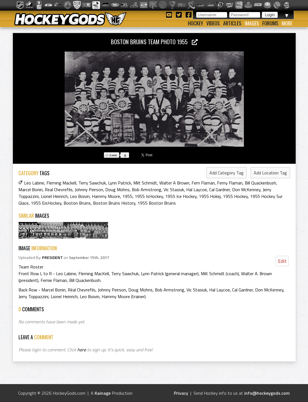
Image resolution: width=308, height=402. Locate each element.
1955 (127, 196)
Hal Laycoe (196, 189)
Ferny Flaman (229, 182)
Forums (270, 23)
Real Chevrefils (59, 189)
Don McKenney (246, 189)
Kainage (103, 393)
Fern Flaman (203, 182)
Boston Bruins (77, 203)
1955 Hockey (235, 196)
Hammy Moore (106, 196)
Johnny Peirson (89, 189)
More (287, 23)
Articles (232, 23)
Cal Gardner (219, 189)
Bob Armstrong (146, 189)
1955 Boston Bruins (156, 203)
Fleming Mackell (61, 182)
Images (252, 23)
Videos (213, 23)
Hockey (195, 23)
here (81, 349)
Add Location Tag (270, 172)
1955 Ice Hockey (181, 196)
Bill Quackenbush (260, 182)
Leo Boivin (80, 196)
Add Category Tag (226, 172)
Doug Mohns (117, 189)
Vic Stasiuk (174, 189)
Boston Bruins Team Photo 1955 (154, 41)
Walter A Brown (174, 182)
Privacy (181, 393)
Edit (282, 261)
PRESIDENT (52, 257)
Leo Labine (34, 182)
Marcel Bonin (30, 189)
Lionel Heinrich (54, 196)
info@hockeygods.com (267, 393)
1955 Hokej (210, 196)
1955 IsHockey (149, 196)
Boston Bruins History (114, 203)
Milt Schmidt (145, 182)
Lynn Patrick (119, 182)
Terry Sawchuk (92, 182)
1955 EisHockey (46, 203)
